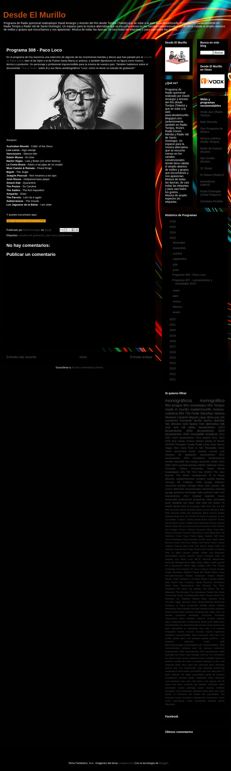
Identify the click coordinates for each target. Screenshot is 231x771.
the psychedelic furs (213, 694)
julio (176, 264)
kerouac (208, 648)
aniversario (180, 451)
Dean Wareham (201, 523)
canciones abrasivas (187, 615)
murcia (185, 658)
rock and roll (175, 427)
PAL (214, 565)
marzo (177, 301)
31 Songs (206, 168)
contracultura (193, 622)
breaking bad (201, 612)
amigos (177, 405)
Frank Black (197, 533)
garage (169, 492)
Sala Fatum (171, 582)
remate (169, 461)
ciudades (191, 618)
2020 (173, 330)
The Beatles (194, 589)
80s (186, 405)
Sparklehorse (187, 585)
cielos (182, 618)
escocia (190, 631)
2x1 (218, 506)
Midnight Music (182, 562)
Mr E (168, 565)
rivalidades (201, 678)
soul (183, 506)
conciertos (171, 420)
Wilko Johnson (209, 599)
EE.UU (182, 526)
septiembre (180, 258)
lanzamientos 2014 (174, 651)
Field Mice (219, 529)
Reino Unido (218, 572)
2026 (173, 221)
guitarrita (189, 641)
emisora (221, 628)
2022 (173, 319)
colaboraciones (178, 622)
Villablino (185, 599)
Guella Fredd (194, 444)
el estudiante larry (194, 628)
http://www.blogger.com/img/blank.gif (183, 645)
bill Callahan (185, 482)
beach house (171, 612)
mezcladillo (197, 434)
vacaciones (212, 697)
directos (176, 424)
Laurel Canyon (187, 556)
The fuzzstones (198, 592)
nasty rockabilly (206, 658)
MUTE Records (202, 559)
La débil (175, 552)
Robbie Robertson (195, 575)
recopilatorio (171, 678)
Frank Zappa (197, 536)
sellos (191, 427)
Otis (182, 472)
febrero (177, 306)
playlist (207, 437)
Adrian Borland (187, 510)
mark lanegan (192, 654)
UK (178, 599)
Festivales (180, 444)
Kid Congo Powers (192, 549)
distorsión (179, 489)
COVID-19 (194, 516)
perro (211, 665)
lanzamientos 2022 (212, 454)
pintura (168, 668)
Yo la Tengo (217, 475)
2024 (173, 232)
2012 (173, 374)
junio (176, 270)
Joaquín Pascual (173, 546)
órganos (212, 701)
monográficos (178, 400)
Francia (186, 533)
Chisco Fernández (191, 468)
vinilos (214, 461)
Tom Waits (219, 592)
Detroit (168, 526)
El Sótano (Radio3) (212, 174)
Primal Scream (217, 569)
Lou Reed (180, 559)
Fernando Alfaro (204, 529)
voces (222, 697)
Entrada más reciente (21, 357)
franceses (203, 635)
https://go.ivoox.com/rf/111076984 (26, 220)
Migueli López (197, 417)
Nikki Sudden (198, 565)
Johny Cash (214, 546)
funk (212, 635)
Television (170, 589)
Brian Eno (179, 516)
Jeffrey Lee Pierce (200, 542)
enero (177, 312)
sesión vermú (172, 506)
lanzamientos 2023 (177, 458)
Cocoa (221, 516)
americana (192, 605)
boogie (208, 482)
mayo (176, 290)
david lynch (207, 622)
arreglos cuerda (205, 478)
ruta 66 (221, 681)
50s (167, 424)
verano (219, 413)
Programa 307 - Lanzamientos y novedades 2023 (192, 282)
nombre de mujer (183, 661)
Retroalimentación (174, 575)
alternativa (212, 424)
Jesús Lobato (218, 542)
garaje (176, 638)
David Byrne (201, 519)
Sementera (219, 582)
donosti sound (206, 625)
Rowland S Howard (190, 579)
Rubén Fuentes (209, 579)
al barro (180, 605)
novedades (198, 405)
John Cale (188, 546)
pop (217, 417)
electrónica (208, 489)
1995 (202, 506)
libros (210, 417)
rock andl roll (204, 503)
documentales (193, 489)
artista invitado (217, 605)
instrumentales (172, 648)
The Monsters (183, 592)
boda (199, 482)
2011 (173, 379)
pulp (214, 671)
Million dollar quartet (214, 562)
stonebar (219, 420)
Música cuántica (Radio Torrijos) (210, 140)
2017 (173, 346)
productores (65, 235)
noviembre (180, 248)
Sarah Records (204, 582)
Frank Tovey (182, 536)
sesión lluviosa (206, 688)
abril (176, 296)
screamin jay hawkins (195, 684)
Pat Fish (191, 472)
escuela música (204, 631)
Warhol (195, 599)
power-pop (219, 668)
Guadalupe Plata (179, 539)
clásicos (201, 618)
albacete (170, 478)
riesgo (191, 678)
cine (207, 485)
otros (184, 665)
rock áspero (210, 681)
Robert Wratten (216, 575)
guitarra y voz (217, 638)
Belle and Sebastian (191, 513)
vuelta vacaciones (196, 701)
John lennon (200, 546)
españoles (219, 631)
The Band (181, 589)
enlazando (170, 631)
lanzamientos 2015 (194, 651)
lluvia (182, 654)
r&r (182, 674)
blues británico (186, 612)
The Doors (208, 589)
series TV (219, 503)
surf (216, 691)
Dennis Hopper (217, 523)
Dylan (175, 526)
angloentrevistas (185, 478)
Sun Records (203, 585)
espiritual (169, 635)
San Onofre (205, 472)
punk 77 (221, 671)
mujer (178, 658)
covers (169, 489)
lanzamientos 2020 (179, 430)
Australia (183, 465)
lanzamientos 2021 (190, 437)
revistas (183, 678)
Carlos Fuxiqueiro (209, 516)
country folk (218, 485)
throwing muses (173, 697)
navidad (196, 496)
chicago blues (195, 485)
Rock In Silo (195, 448)
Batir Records (208, 122)
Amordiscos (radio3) (207, 183)
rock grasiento (172, 681)
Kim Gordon (208, 549)
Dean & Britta (185, 523)
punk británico (172, 674)
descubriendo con (174, 625)
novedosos (199, 458)
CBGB (201, 465)
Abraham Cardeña (176, 417)
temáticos (212, 434)
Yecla (222, 599)
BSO (222, 510)
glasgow (196, 638)
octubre (178, 253)
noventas (196, 661)
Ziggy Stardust (182, 602)
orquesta (169, 665)
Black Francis (210, 513)
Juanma (178, 549)
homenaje (190, 492)
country (202, 451)
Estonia (221, 526)
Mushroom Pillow (181, 565)
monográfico (212, 400)
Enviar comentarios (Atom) (87, 367)
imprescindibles (210, 645)
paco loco (51, 235)
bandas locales (207, 608)
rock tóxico (197, 681)
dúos (167, 628)
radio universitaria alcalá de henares (205, 674)
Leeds (199, 556)
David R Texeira (216, 519)
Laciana (186, 552)
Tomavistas (170, 595)
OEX (208, 565)
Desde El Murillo (34, 14)
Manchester (219, 559)
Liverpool (208, 556)
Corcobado (170, 519)
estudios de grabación (31, 235)
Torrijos (219, 405)
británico (220, 482)
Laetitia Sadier (199, 552)
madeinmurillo (200, 409)
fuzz (217, 635)
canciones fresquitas (213, 615)
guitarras (179, 492)
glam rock (186, 638)
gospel (205, 638)
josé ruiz (197, 648)
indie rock (219, 492)
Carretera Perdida (211, 201)
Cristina (190, 519)
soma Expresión (184, 691)
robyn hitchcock (216, 678)
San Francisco (186, 582)
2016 (173, 352)
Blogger (163, 763)
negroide (209, 496)
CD (186, 516)
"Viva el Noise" (29, 68)
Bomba (193, 465)
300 (223, 506)
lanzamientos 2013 (212, 427)
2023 (173, 237)
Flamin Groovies (173, 533)
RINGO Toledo (191, 572)
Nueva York (196, 424)
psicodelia (219, 499)
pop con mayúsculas (185, 668)
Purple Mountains (174, 572)
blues (192, 451)
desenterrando (191, 625)
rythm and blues (174, 684)
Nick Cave (180, 448)
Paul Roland (182, 569)
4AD (167, 510)
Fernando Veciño (191, 420)
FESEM (169, 444)
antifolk (203, 605)
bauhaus (220, 608)
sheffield (220, 688)
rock (185, 424)
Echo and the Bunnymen (198, 526)
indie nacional (205, 492)
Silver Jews (171, 585)
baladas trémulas (191, 608)
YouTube (169, 602)
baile (179, 608)
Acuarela (174, 510)
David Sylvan (171, 523)
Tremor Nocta (212, 595)
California (211, 465)
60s (181, 413)
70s (187, 413)
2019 (173, 335)
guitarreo (169, 641)
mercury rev (206, 654)
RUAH (207, 572)
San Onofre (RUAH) (207, 160)
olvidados (207, 661)
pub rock (206, 671)
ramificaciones (217, 458)
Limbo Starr (209, 444)
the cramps (191, 461)
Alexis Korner (203, 510)
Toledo (210, 592)
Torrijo (180, 595)
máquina (193, 658)
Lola (217, 556)
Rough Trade (172, 579)
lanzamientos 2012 (177, 496)
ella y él (210, 628)
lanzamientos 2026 (215, 651)
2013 (173, 368)
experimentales (183, 635)
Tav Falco (219, 585)
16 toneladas (193, 506)
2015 (173, 357)
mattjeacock (126, 763)
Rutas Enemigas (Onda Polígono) (210, 193)
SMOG (221, 579)
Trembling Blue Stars (194, 595)
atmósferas (170, 608)
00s (210, 405)
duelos (208, 420)
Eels (214, 526)
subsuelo (197, 691)
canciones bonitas (175, 485)
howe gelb (214, 641)
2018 (173, 341)
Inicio (83, 357)
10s (222, 417)
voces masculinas (174, 701)
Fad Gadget (171, 529)
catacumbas (171, 618)
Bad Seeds (178, 441)
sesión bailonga (186, 688)
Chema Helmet (195, 441)
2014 (173, 363)
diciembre (179, 242)
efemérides (177, 628)
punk (168, 503)
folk (222, 424)
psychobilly (195, 671)
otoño (178, 665)
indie (222, 645)
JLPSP (201, 539)
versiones (204, 461)
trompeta (186, 697)
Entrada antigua (141, 357)
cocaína (211, 618)
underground (198, 697)
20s (214, 506)
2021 (173, 324)
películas (203, 665)
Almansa (214, 510)
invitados (186, 648)
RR (201, 572)
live (177, 654)
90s (168, 405)
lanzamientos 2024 (211, 430)
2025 (173, 226)
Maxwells (169, 562)
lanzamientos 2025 (177, 434)
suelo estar (208, 691)
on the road (219, 661)
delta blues (219, 622)
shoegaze (170, 691)
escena (181, 631)
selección (213, 684)
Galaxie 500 (211, 536)
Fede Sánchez (202, 413)
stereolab (179, 461)
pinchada (220, 665)
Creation (181, 519)
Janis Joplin (212, 539)
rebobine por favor (183, 503)
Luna (190, 559)
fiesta (194, 635)
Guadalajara (172, 472)
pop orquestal (205, 668)
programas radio (202, 499)
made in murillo (177, 409)
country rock (217, 451)
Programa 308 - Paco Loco (189, 274)
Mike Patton (197, 562)
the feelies (194, 694)
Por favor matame (199, 569)
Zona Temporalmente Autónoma (208, 602)
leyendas (169, 654)
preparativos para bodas (177, 671)
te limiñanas (180, 694)
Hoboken (193, 539)
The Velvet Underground (191, 475)
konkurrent (219, 648)
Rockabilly (211, 448)
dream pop (219, 625)
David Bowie (216, 468)
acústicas (170, 605)
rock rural (186, 681)
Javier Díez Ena (182, 542)
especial (220, 489)
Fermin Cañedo (187, 529)
